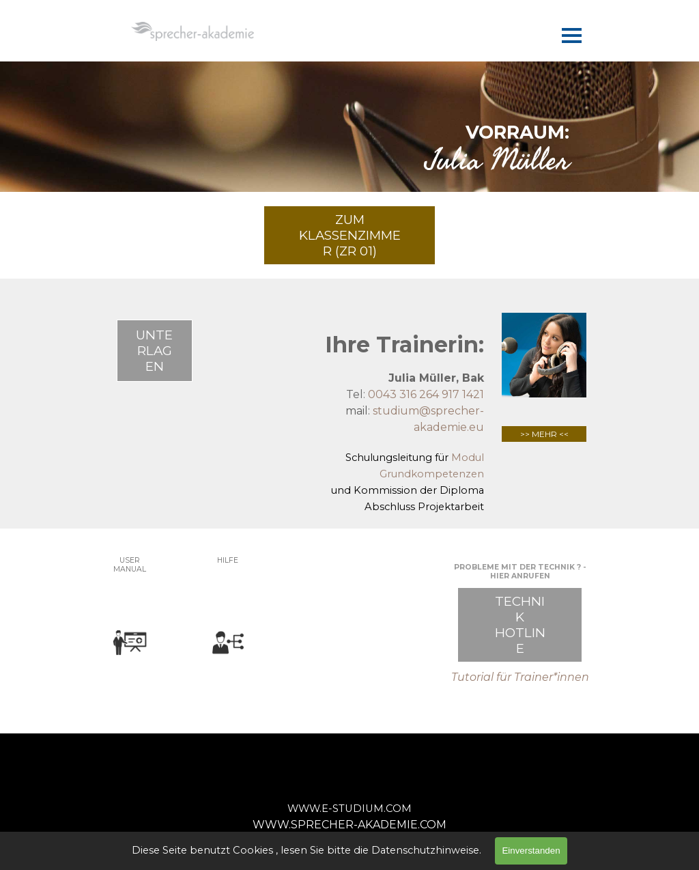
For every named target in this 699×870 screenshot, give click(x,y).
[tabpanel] (349, 143)
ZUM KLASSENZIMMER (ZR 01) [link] (350, 235)
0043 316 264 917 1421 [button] (426, 394)
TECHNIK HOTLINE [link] (520, 624)
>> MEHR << (544, 434)
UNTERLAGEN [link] (154, 350)
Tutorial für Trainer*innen (520, 677)
